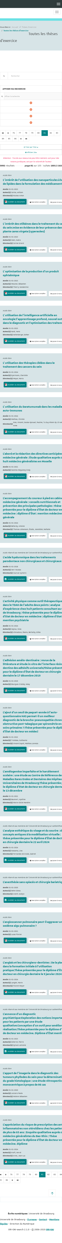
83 (57, 133)
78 (26, 133)
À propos (32, 1219)
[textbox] (35, 75)
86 (15, 139)
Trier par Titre (31, 147)
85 (9, 139)
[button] (52, 1192)
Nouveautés (22, 81)
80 (38, 133)
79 (32, 133)
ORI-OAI (50, 1229)
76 (14, 133)
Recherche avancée (8, 81)
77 (20, 133)
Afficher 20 (31, 152)
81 (45, 133)
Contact (43, 1219)
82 (51, 133)
